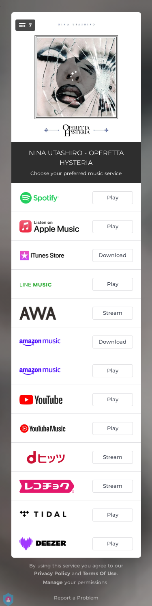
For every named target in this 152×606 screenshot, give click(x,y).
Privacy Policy (52, 573)
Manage (53, 582)
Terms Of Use (100, 573)
